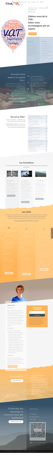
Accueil (16, 2)
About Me (41, 2)
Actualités (17, 4)
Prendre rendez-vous (16, 421)
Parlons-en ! (32, 33)
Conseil (28, 2)
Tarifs (38, 2)
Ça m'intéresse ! (8, 273)
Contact (21, 4)
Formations (33, 2)
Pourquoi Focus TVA (22, 2)
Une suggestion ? (17, 380)
